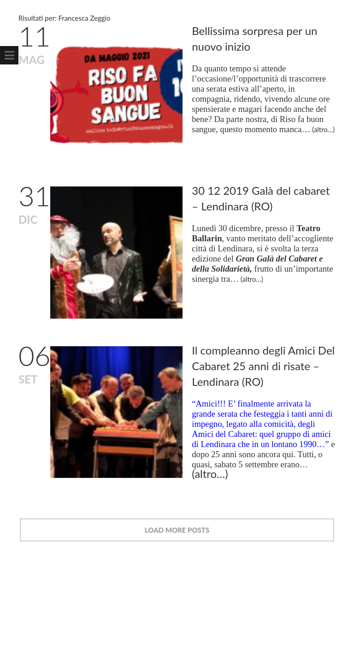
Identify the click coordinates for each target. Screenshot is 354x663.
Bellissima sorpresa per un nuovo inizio (258, 38)
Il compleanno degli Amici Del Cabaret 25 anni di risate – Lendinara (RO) (264, 358)
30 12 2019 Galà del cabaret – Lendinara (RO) (264, 194)
